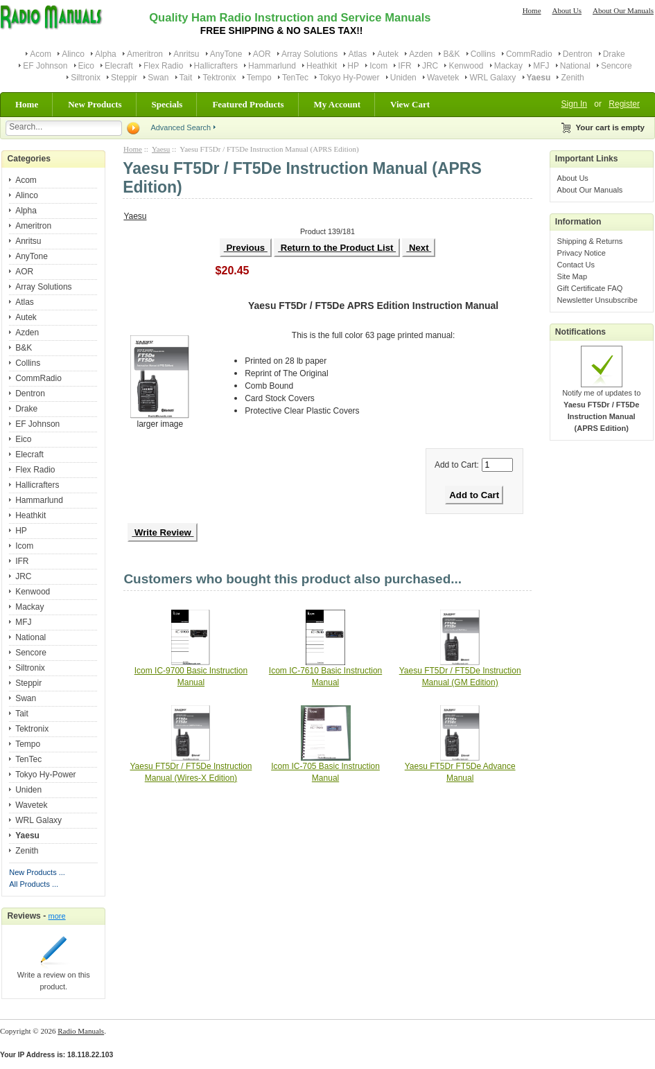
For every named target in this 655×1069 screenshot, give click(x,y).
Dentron (578, 54)
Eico (86, 66)
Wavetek (443, 77)
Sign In (574, 104)
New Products (94, 104)
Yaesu (161, 149)
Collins (483, 54)
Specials (167, 104)
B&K (451, 54)
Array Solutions (309, 54)
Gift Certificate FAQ (590, 288)
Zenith (572, 77)
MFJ (541, 66)
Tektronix (219, 77)
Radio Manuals (81, 1031)
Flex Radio (163, 66)
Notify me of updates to (601, 406)
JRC (430, 66)
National (575, 66)
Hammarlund (272, 66)
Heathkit (321, 66)
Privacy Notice (581, 253)
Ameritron (145, 54)
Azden (421, 54)
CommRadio (529, 54)
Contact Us (576, 264)
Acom (40, 54)
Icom (378, 66)
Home (532, 10)
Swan (158, 77)
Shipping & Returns (590, 241)
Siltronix (86, 77)
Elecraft (119, 66)
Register (624, 104)
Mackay (508, 66)
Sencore (616, 66)
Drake (614, 54)
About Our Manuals (623, 10)
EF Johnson (45, 66)
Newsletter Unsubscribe (597, 300)
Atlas (357, 54)
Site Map (572, 276)
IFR (404, 66)
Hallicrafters (216, 66)
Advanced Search (180, 127)
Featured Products (247, 104)
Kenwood (465, 66)
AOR (262, 54)
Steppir (124, 77)
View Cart (410, 104)
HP (353, 66)
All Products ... (33, 884)
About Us (567, 10)
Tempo (259, 77)
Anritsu (186, 54)
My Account (337, 104)
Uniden (403, 77)
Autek (388, 54)
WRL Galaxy (492, 77)
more (57, 916)
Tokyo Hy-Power (349, 77)
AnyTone (226, 54)
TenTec (295, 77)
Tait (186, 77)
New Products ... (37, 872)
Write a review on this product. (53, 976)
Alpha (105, 54)
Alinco (73, 54)
